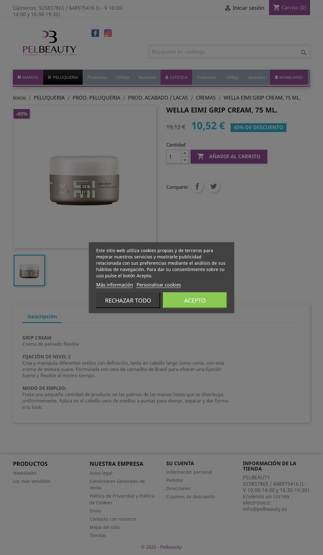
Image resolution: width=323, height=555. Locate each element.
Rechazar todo (128, 300)
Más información (114, 284)
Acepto (195, 300)
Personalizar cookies (159, 284)
